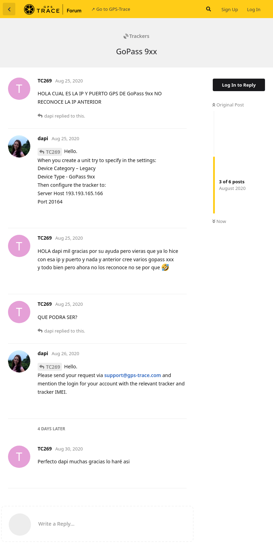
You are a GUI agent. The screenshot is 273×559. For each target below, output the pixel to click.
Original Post (228, 105)
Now (219, 221)
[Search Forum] (207, 9)
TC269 (53, 152)
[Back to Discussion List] (9, 9)
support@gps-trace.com (132, 375)
